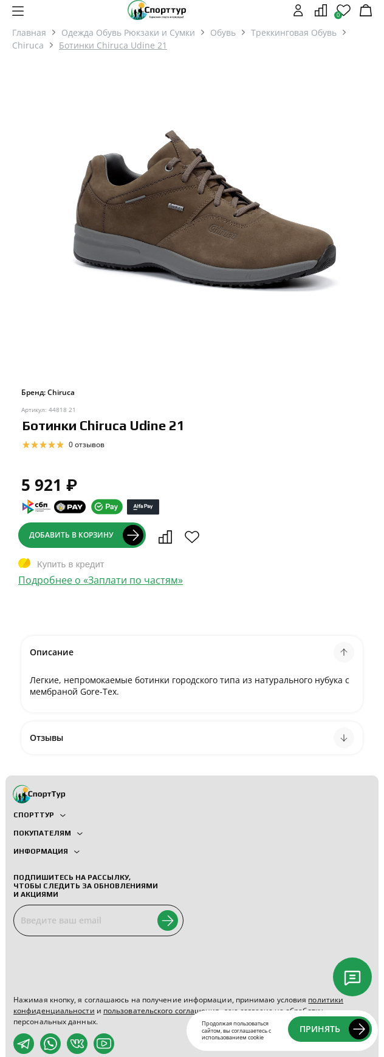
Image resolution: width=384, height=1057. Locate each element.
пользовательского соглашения (161, 1010)
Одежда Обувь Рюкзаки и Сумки (128, 32)
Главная (29, 32)
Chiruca (28, 45)
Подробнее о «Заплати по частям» (100, 580)
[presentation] (105, 965)
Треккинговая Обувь (294, 32)
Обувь (223, 32)
